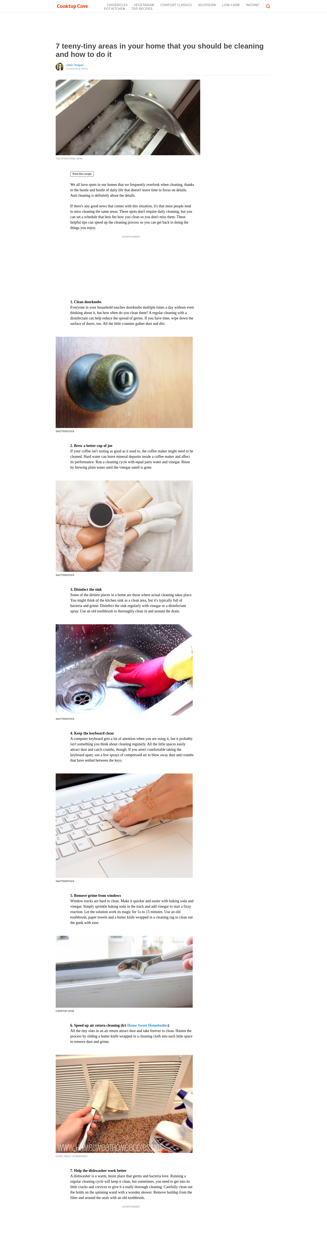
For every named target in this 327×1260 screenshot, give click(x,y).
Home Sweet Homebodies (147, 1025)
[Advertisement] (163, 27)
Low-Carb (231, 5)
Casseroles (117, 5)
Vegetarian (144, 5)
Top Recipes (141, 9)
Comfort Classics (176, 5)
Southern (207, 5)
